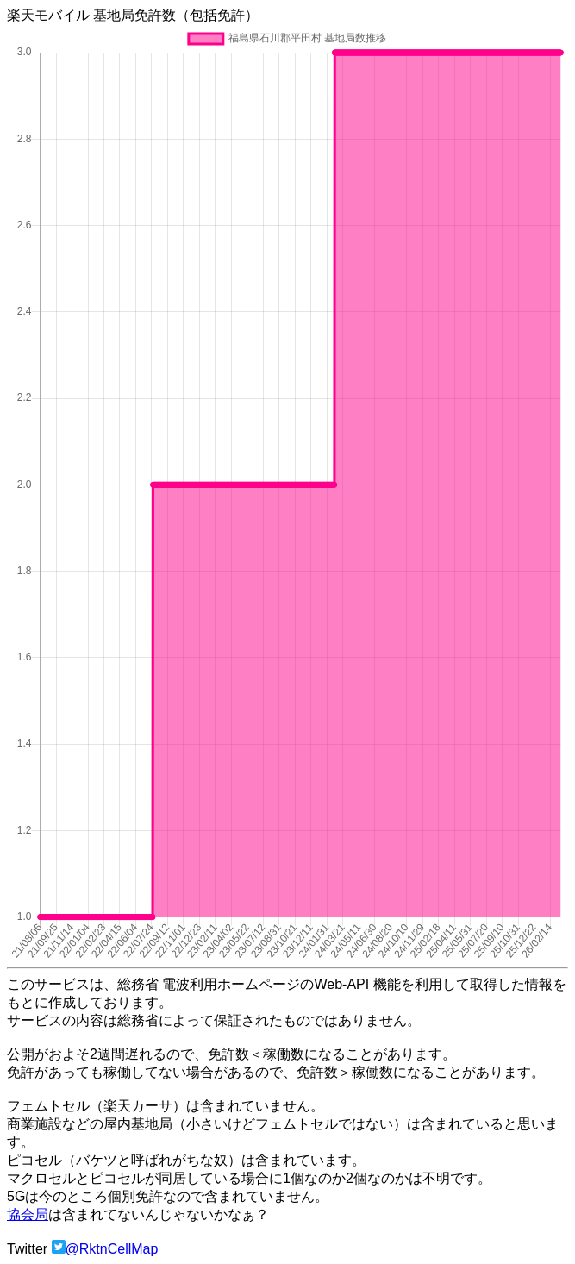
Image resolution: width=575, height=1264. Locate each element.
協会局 (27, 1214)
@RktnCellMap (112, 1249)
